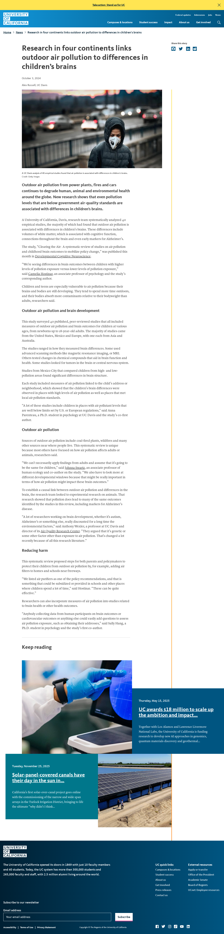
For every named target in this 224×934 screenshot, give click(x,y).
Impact (168, 22)
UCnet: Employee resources (203, 890)
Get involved (203, 22)
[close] (219, 5)
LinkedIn (188, 926)
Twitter (163, 926)
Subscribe (124, 917)
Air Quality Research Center (60, 531)
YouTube (182, 926)
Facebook (157, 926)
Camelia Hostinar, (40, 274)
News (218, 15)
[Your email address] (57, 917)
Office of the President (201, 874)
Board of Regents (198, 885)
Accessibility (9, 927)
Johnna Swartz (75, 468)
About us (184, 22)
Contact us (161, 895)
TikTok (175, 926)
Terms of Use (26, 927)
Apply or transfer (198, 869)
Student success (148, 22)
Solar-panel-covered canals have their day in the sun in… (48, 778)
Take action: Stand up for (108, 5)
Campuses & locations (120, 22)
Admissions (199, 15)
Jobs (210, 15)
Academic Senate (198, 879)
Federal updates (183, 15)
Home (7, 32)
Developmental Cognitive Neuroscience (63, 256)
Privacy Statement (46, 927)
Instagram (169, 926)
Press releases (163, 890)
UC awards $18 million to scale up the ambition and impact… (176, 712)
